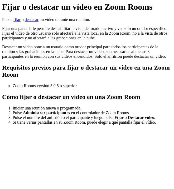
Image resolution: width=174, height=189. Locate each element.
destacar (31, 19)
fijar (17, 19)
